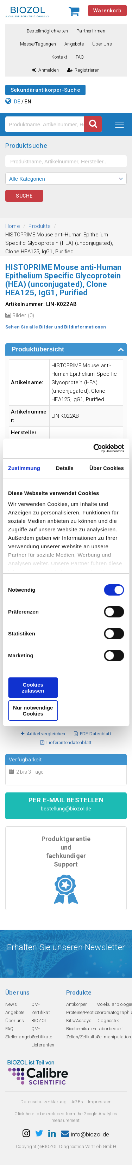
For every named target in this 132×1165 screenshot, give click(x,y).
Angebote (74, 44)
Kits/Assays (79, 1020)
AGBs (77, 1101)
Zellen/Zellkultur (82, 1036)
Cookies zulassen (33, 688)
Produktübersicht (38, 349)
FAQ (80, 57)
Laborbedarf (109, 1028)
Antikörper (76, 1004)
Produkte (40, 226)
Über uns (102, 44)
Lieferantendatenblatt (66, 742)
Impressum (100, 1101)
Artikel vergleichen (43, 733)
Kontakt (59, 57)
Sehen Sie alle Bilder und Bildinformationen (55, 327)
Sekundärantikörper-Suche (45, 90)
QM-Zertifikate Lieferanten (42, 1037)
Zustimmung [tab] (24, 468)
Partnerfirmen (90, 31)
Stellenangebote (21, 1036)
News (11, 1004)
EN (28, 101)
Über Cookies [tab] (106, 468)
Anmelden (45, 70)
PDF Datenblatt (92, 733)
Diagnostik (107, 1020)
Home (12, 226)
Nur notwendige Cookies (33, 711)
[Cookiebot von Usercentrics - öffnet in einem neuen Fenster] (94, 448)
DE (17, 101)
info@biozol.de (85, 1134)
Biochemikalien (81, 1028)
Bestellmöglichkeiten (47, 31)
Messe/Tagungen (38, 44)
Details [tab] (65, 468)
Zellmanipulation (113, 1036)
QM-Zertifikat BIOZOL (40, 1012)
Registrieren (83, 70)
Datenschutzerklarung (43, 1101)
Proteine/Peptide (83, 1012)
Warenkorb (107, 10)
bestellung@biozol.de (66, 808)
